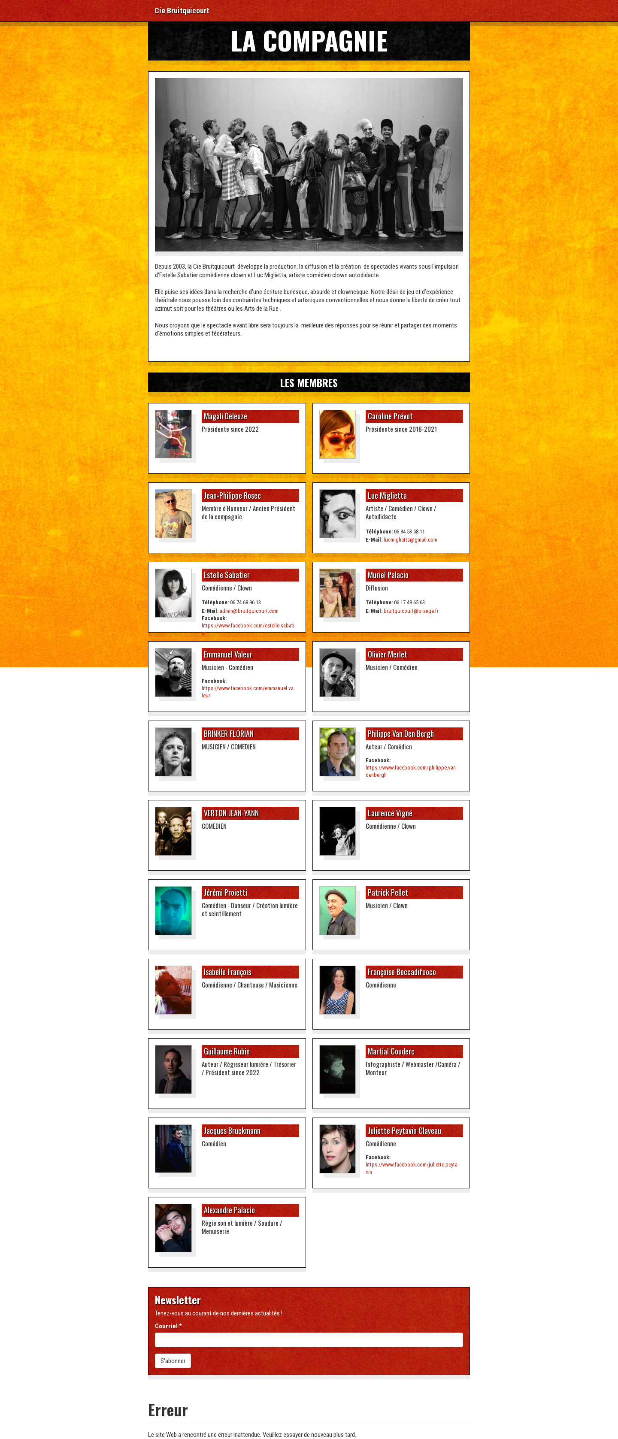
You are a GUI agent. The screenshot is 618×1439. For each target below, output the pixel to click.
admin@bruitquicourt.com (249, 611)
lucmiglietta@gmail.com (410, 539)
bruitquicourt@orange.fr (411, 611)
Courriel (168, 1326)
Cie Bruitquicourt (181, 10)
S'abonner (173, 1360)
